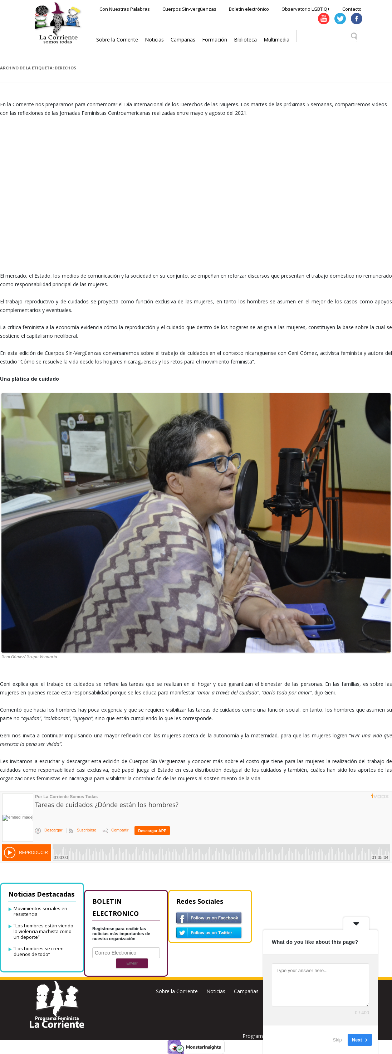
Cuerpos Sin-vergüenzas (189, 9)
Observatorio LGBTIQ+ (305, 9)
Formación (214, 39)
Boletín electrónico (249, 9)
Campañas (183, 39)
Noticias (154, 39)
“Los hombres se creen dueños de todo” (39, 951)
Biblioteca (245, 39)
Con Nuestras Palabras (124, 9)
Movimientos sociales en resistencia (40, 911)
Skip (337, 1039)
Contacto (352, 9)
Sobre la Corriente (117, 39)
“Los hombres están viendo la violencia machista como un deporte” (43, 931)
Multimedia (276, 39)
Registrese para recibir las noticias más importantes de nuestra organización (121, 933)
